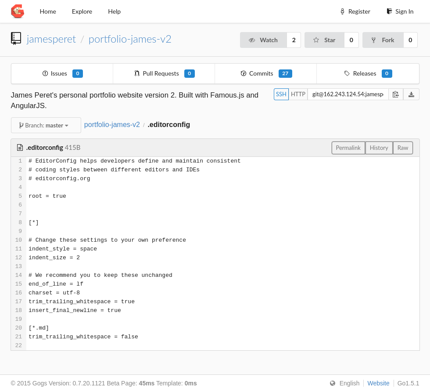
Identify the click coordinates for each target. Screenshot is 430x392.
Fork (382, 40)
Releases (368, 73)
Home (48, 11)
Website (378, 383)
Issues (62, 73)
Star (323, 40)
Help (114, 11)
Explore (82, 11)
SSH (281, 94)
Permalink (348, 147)
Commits (266, 73)
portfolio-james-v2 (130, 39)
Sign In (400, 11)
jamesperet (51, 39)
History (379, 147)
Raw (403, 147)
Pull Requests (164, 73)
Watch (263, 40)
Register (354, 11)
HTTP (298, 94)
